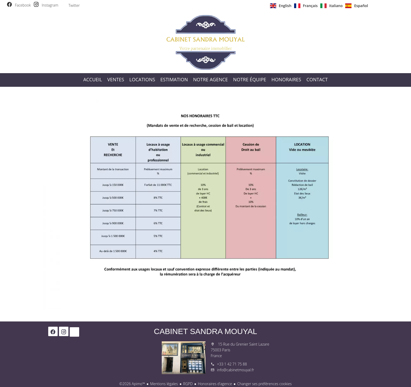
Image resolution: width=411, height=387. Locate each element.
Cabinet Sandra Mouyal (205, 331)
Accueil (205, 42)
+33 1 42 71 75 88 (232, 364)
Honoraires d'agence (215, 383)
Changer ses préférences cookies (264, 383)
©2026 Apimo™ (132, 383)
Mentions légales (164, 383)
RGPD (188, 383)
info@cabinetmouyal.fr (235, 369)
